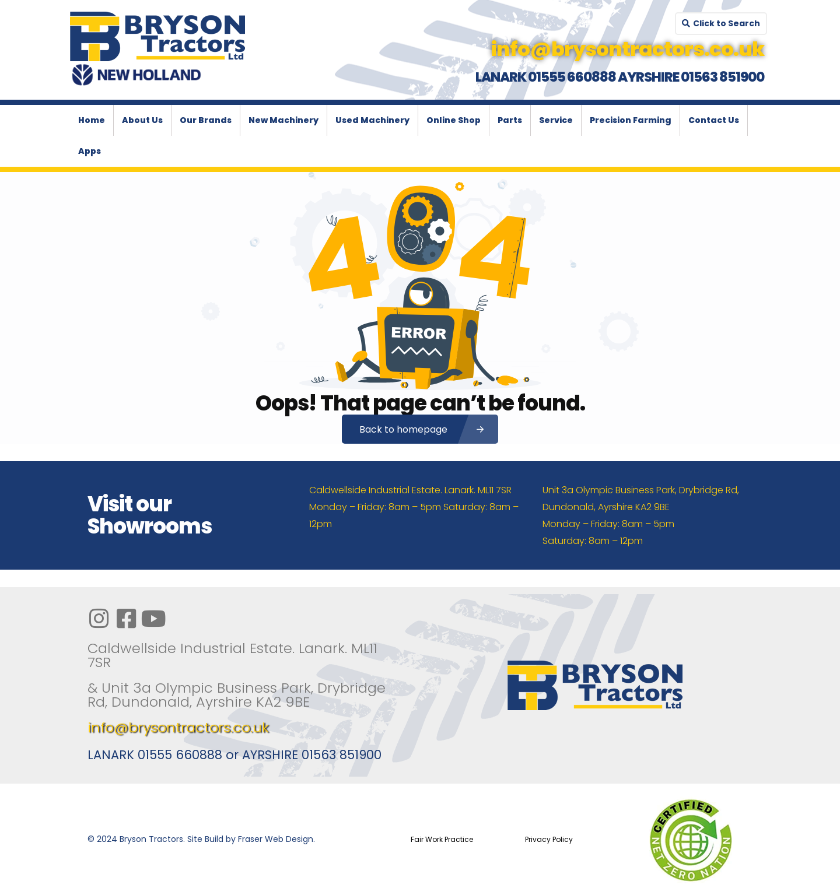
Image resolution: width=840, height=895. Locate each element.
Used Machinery (372, 120)
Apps (89, 151)
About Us (142, 120)
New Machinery (283, 120)
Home (91, 120)
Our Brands (206, 120)
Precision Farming (630, 120)
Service (556, 120)
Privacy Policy (549, 839)
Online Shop (453, 120)
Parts (510, 120)
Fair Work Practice (442, 839)
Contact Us (713, 120)
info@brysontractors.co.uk (178, 727)
